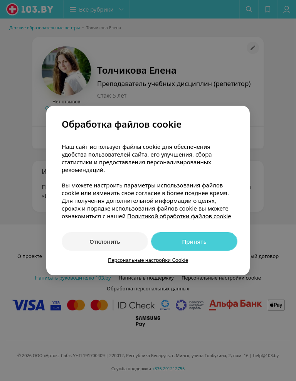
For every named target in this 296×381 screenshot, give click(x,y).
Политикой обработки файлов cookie (179, 216)
